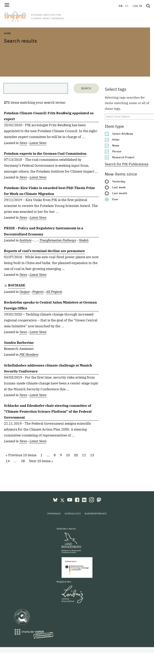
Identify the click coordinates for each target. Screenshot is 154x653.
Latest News (38, 143)
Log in (137, 6)
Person (116, 151)
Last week (119, 187)
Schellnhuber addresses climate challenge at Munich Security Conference (48, 368)
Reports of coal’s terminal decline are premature (44, 251)
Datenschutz (73, 513)
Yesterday (118, 181)
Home (7, 33)
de (127, 6)
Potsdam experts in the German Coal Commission (45, 153)
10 (68, 455)
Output (24, 292)
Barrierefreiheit (96, 513)
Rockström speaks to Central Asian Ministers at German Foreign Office (50, 305)
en (121, 6)
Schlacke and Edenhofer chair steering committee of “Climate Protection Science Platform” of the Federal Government (48, 411)
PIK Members (28, 354)
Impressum (54, 513)
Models (84, 240)
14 (8, 461)
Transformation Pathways (57, 240)
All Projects (54, 292)
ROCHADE (16, 285)
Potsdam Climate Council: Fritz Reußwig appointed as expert (49, 116)
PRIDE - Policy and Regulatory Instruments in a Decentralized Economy (43, 231)
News (115, 145)
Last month (119, 193)
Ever (115, 199)
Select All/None (122, 133)
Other (116, 139)
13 (92, 455)
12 (84, 455)
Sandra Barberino (19, 342)
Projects (37, 292)
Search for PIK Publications (126, 164)
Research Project (123, 157)
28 (23, 461)
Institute (25, 240)
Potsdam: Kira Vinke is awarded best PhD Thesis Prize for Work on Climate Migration (49, 191)
